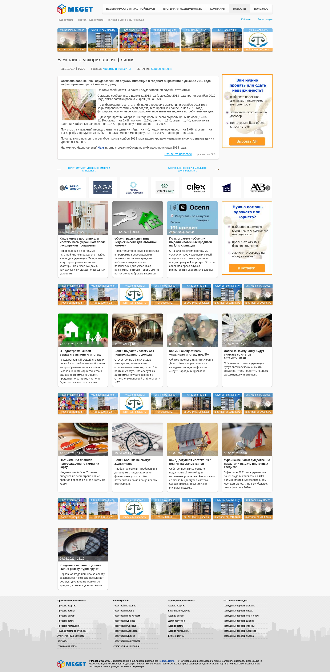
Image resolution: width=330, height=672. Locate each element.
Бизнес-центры (176, 636)
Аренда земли (175, 626)
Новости (239, 8)
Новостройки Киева (123, 610)
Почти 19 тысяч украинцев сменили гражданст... (89, 169)
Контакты (62, 641)
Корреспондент (161, 68)
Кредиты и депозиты (116, 68)
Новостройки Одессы (124, 626)
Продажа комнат (66, 610)
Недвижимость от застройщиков (130, 8)
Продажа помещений (68, 626)
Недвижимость (65, 19)
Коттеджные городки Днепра (239, 620)
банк (101, 147)
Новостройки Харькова (125, 631)
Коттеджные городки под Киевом (241, 615)
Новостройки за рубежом (126, 641)
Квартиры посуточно (179, 610)
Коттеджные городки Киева (238, 610)
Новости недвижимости (91, 19)
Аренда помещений (178, 631)
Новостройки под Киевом (126, 615)
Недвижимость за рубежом (71, 631)
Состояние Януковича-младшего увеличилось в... (187, 169)
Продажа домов (66, 615)
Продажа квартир (66, 605)
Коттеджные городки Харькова (240, 631)
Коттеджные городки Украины (239, 605)
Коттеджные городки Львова (239, 636)
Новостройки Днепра (124, 620)
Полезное (261, 8)
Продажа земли (65, 620)
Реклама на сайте (67, 646)
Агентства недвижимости (70, 636)
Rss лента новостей (178, 154)
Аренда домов (176, 615)
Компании (217, 8)
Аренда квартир (176, 605)
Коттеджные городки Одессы (239, 626)
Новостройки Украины (125, 605)
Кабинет (246, 19)
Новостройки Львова (124, 636)
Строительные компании (126, 646)
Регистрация (265, 19)
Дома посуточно (176, 620)
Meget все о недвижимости (71, 664)
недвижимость (166, 661)
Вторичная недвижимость (182, 8)
